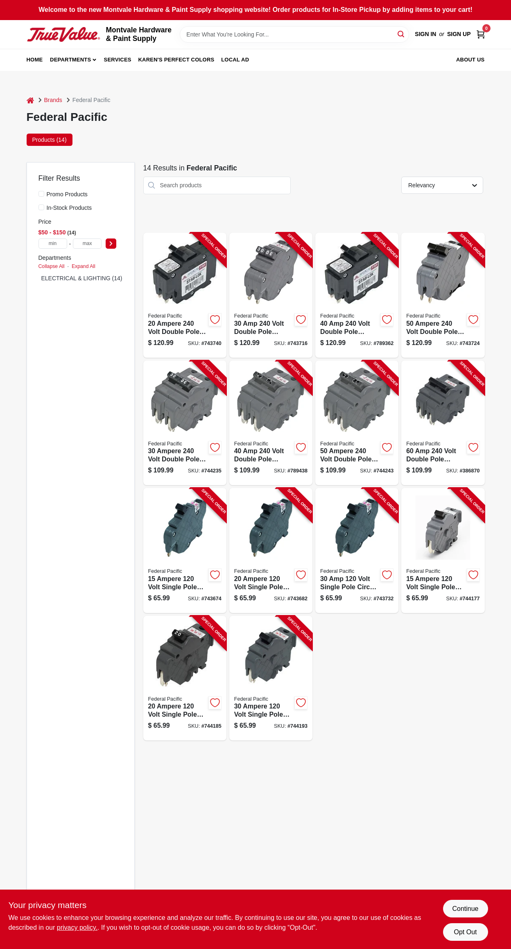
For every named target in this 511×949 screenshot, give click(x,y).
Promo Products (67, 194)
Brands (53, 100)
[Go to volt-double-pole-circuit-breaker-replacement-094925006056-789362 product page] (356, 295)
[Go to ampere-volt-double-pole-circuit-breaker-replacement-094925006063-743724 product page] (442, 295)
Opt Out (465, 932)
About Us (470, 60)
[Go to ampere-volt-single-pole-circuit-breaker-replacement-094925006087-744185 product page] (184, 678)
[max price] (87, 243)
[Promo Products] (41, 194)
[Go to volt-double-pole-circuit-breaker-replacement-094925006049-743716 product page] (270, 295)
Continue (465, 908)
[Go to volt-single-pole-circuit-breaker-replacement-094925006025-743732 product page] (356, 550)
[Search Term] (294, 34)
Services (117, 60)
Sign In (425, 34)
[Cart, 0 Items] (481, 34)
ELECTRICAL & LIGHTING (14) (81, 278)
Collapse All (51, 266)
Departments (70, 60)
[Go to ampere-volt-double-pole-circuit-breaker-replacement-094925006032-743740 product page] (184, 295)
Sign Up (459, 34)
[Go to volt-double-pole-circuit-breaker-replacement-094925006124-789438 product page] (270, 423)
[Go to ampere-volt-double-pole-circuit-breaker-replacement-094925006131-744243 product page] (356, 423)
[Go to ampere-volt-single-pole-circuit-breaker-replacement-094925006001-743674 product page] (184, 550)
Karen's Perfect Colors (176, 60)
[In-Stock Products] (41, 207)
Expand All (83, 266)
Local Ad (235, 60)
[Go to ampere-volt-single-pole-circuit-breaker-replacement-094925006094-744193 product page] (270, 678)
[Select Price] (111, 243)
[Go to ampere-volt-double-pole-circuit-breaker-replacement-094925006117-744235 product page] (184, 423)
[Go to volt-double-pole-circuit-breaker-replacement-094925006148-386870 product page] (442, 423)
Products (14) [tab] (49, 139)
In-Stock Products (69, 207)
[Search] (401, 34)
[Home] (30, 100)
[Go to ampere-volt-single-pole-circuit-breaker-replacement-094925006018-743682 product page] (270, 550)
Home (35, 60)
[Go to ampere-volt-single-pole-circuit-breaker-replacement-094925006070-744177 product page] (442, 550)
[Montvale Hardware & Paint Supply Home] (63, 34)
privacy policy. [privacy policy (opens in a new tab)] (77, 927)
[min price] (52, 243)
